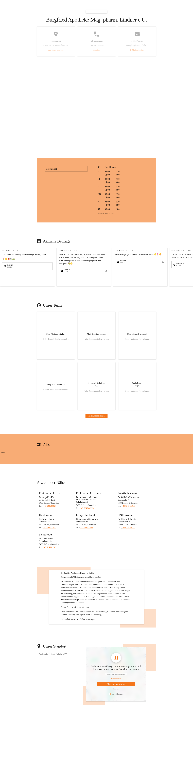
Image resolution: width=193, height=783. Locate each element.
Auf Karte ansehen (55, 50)
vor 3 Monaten (119, 251)
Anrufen (96, 50)
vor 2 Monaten (63, 251)
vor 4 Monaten (175, 251)
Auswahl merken (116, 716)
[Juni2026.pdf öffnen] (26, 266)
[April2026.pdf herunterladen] (106, 271)
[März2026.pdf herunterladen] (163, 262)
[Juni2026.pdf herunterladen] (50, 266)
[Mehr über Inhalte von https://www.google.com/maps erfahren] (116, 700)
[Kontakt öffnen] (56, 335)
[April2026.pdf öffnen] (82, 271)
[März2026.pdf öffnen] (139, 262)
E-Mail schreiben (137, 50)
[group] (96, 267)
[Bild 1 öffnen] (24, 455)
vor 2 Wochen (6, 251)
